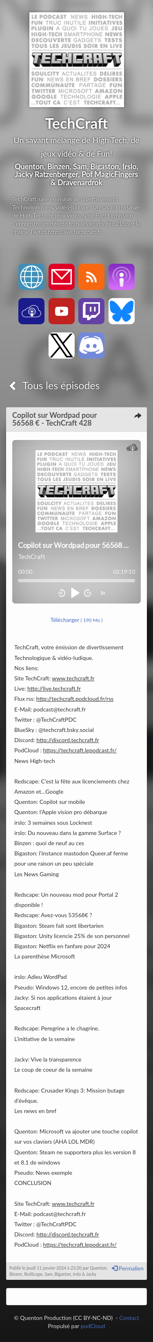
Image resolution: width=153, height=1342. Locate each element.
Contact (129, 1317)
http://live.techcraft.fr (54, 688)
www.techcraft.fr (73, 678)
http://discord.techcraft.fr (67, 739)
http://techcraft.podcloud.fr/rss (74, 698)
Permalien (128, 1268)
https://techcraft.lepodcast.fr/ (80, 750)
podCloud (93, 1325)
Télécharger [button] (77, 619)
